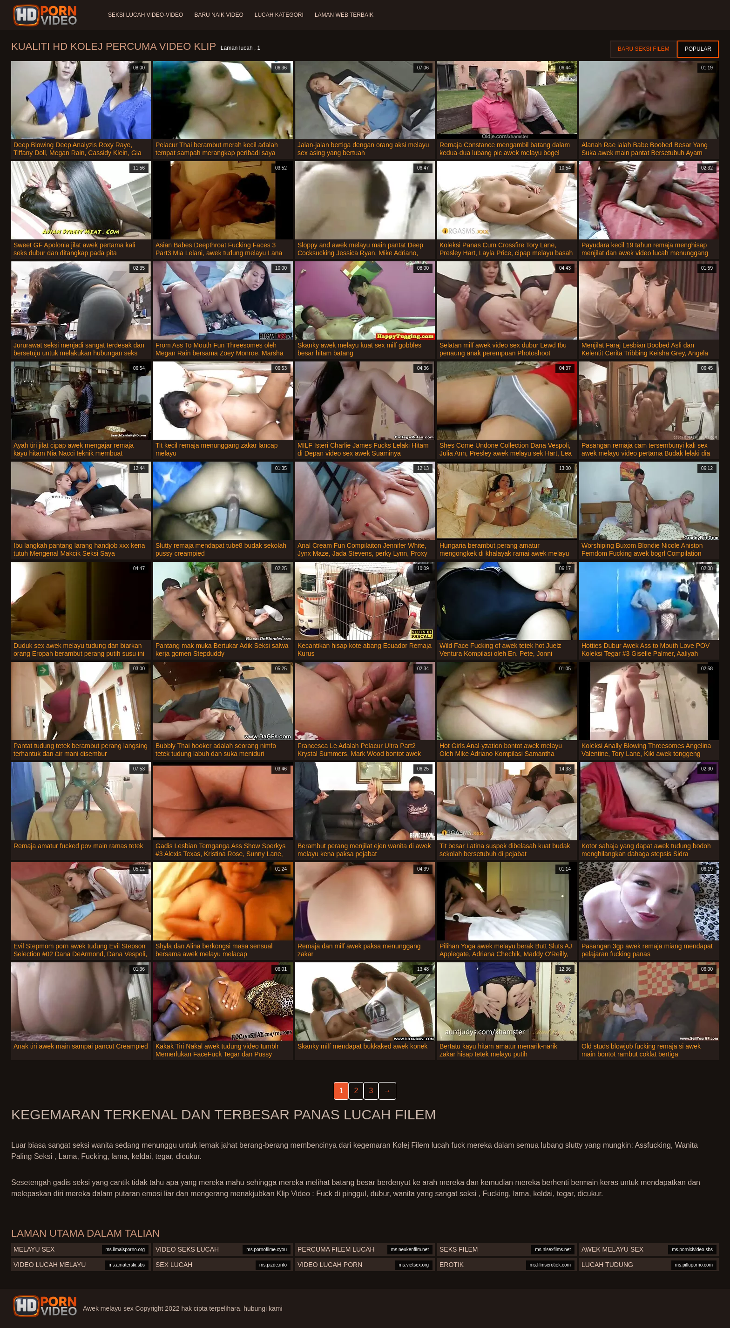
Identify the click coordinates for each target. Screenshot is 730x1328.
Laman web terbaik (344, 15)
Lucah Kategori (279, 15)
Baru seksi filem (643, 49)
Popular (698, 49)
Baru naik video (218, 15)
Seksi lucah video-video (145, 15)
